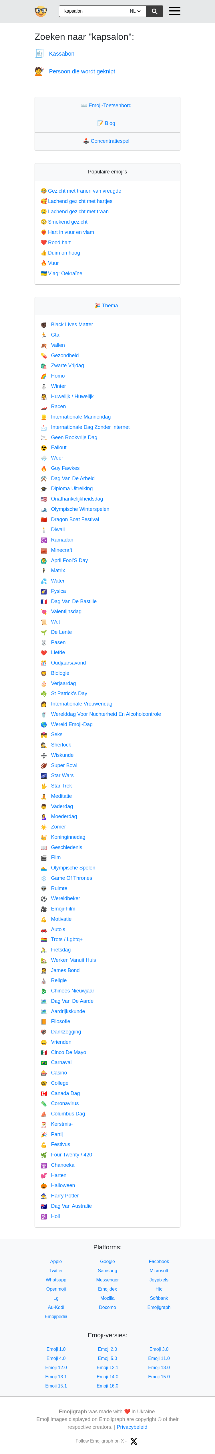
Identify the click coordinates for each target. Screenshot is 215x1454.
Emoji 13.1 (56, 1376)
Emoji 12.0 (56, 1367)
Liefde (53, 652)
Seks (51, 734)
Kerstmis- (57, 1124)
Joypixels (159, 1279)
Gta (50, 335)
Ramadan (57, 540)
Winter (53, 386)
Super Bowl (59, 765)
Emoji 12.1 (107, 1367)
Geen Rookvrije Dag (69, 437)
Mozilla (107, 1298)
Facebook (159, 1261)
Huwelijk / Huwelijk (67, 396)
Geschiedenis (61, 847)
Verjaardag (58, 683)
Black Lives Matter (67, 324)
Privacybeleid (132, 1427)
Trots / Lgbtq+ (62, 939)
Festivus (55, 1144)
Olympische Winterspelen (75, 509)
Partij (52, 1134)
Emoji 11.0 (159, 1358)
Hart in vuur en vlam (67, 232)
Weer (52, 458)
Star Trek (56, 786)
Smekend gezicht (64, 222)
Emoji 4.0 (56, 1358)
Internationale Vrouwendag (76, 704)
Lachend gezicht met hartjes (76, 201)
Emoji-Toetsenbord (107, 105)
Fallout (53, 447)
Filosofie (55, 1021)
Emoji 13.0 (159, 1367)
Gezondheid (60, 355)
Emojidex (107, 1289)
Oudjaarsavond (63, 663)
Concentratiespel (107, 141)
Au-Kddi (56, 1307)
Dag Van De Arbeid (68, 478)
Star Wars (57, 775)
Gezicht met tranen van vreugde (81, 191)
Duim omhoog (60, 253)
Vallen (53, 345)
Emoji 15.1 (56, 1385)
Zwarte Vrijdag (62, 365)
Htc (159, 1289)
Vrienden (56, 1042)
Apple (56, 1261)
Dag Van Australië (66, 1206)
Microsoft (159, 1270)
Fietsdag (56, 950)
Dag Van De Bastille (69, 601)
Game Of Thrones (66, 878)
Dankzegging (61, 1032)
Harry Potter (60, 1196)
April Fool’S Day (64, 560)
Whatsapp (56, 1279)
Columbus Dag (63, 1114)
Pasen (53, 642)
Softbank (159, 1298)
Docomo (107, 1307)
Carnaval (56, 1062)
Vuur (50, 263)
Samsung (107, 1270)
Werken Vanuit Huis (68, 960)
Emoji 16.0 (107, 1385)
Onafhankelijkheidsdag (72, 499)
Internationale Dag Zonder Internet (85, 427)
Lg (56, 1298)
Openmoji (56, 1289)
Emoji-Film (58, 909)
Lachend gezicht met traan (75, 211)
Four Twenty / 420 (66, 1155)
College (54, 1083)
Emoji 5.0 (107, 1358)
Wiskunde (57, 755)
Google (107, 1261)
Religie (54, 980)
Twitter (56, 1270)
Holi (50, 1216)
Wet (50, 622)
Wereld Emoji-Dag (67, 724)
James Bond (60, 970)
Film (51, 857)
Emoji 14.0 (107, 1376)
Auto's (53, 929)
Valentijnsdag (61, 611)
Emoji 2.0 (107, 1349)
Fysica (53, 591)
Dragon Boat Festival (70, 519)
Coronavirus (60, 1103)
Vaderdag (57, 806)
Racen (53, 406)
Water (53, 581)
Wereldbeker (60, 898)
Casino (54, 1073)
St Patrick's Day (64, 693)
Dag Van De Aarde (67, 1001)
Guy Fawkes (60, 468)
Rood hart (56, 242)
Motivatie (56, 919)
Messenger (107, 1279)
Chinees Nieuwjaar (67, 991)
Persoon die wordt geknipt (75, 71)
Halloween (58, 1185)
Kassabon (54, 53)
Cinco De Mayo (63, 1052)
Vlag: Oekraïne (61, 273)
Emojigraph (159, 1307)
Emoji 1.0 (56, 1349)
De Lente (56, 632)
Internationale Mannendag (76, 417)
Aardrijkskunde (63, 1011)
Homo (53, 376)
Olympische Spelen (68, 868)
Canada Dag (60, 1093)
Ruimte (54, 888)
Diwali (53, 529)
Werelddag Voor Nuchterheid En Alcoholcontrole (101, 714)
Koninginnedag (63, 837)
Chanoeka (58, 1165)
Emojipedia (56, 1316)
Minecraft (56, 550)
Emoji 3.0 (159, 1349)
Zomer (53, 827)
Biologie (55, 673)
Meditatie (56, 796)
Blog (107, 123)
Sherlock (56, 745)
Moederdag (59, 816)
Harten (53, 1175)
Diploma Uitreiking (67, 488)
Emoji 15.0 (159, 1376)
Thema (107, 305)
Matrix (53, 570)
